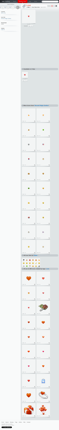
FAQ (24, 422)
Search (14, 1)
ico (26, 80)
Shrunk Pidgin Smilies (6, 18)
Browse (12, 422)
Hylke (2, 29)
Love (28, 5)
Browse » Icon (22, 1)
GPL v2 (3, 13)
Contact (28, 422)
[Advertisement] (33, 37)
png (23, 80)
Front (3, 422)
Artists (35, 1)
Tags (30, 1)
